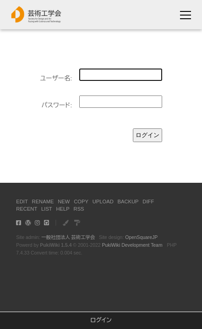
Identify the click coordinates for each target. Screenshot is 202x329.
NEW (64, 201)
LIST (46, 209)
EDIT (21, 201)
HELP (63, 209)
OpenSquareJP (141, 237)
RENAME (43, 201)
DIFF (148, 201)
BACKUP (128, 201)
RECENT (26, 209)
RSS (79, 209)
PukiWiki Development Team (132, 245)
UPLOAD (103, 201)
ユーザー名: (56, 78)
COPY (81, 201)
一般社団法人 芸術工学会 (68, 237)
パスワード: (56, 105)
